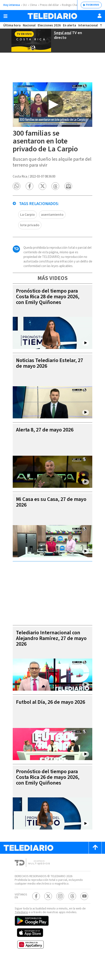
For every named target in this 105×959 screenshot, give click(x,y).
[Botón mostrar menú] (5, 16)
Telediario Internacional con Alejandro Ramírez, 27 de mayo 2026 (51, 638)
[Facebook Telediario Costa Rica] (36, 896)
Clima (33, 5)
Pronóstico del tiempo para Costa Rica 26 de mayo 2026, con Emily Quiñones (47, 777)
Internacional (88, 25)
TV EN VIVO (92, 5)
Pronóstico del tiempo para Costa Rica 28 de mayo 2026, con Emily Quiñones (47, 296)
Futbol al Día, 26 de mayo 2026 (50, 702)
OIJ (25, 5)
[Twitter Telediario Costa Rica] (48, 896)
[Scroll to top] (95, 848)
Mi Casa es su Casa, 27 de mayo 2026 (51, 502)
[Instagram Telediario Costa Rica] (60, 896)
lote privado (29, 225)
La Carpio (27, 214)
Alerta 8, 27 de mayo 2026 (44, 430)
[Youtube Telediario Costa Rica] (84, 896)
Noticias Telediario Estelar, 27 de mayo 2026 (49, 363)
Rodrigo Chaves (71, 5)
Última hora (12, 25)
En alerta (69, 25)
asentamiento (52, 214)
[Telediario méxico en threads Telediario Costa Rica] (72, 896)
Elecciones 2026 (49, 25)
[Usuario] (99, 16)
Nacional (29, 25)
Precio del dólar (49, 5)
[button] (16, 186)
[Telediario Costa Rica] (52, 16)
